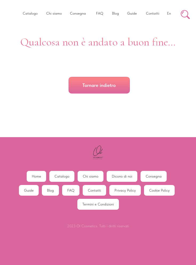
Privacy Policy (125, 190)
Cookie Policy (159, 190)
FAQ (70, 190)
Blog (50, 190)
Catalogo (61, 176)
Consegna (154, 176)
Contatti (94, 190)
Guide (29, 190)
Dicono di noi (122, 176)
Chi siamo (90, 176)
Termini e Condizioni (98, 204)
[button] (30, 14)
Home (36, 176)
